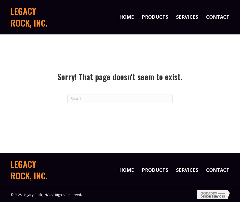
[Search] (120, 98)
